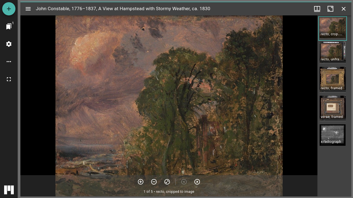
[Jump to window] (8, 26)
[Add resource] (8, 8)
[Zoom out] (154, 181)
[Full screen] (8, 79)
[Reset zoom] (167, 181)
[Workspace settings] (8, 44)
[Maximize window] (330, 8)
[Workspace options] (8, 61)
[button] (333, 28)
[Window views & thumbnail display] (317, 8)
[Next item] (197, 181)
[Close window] (343, 8)
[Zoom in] (140, 181)
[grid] (334, 105)
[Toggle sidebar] (28, 8)
